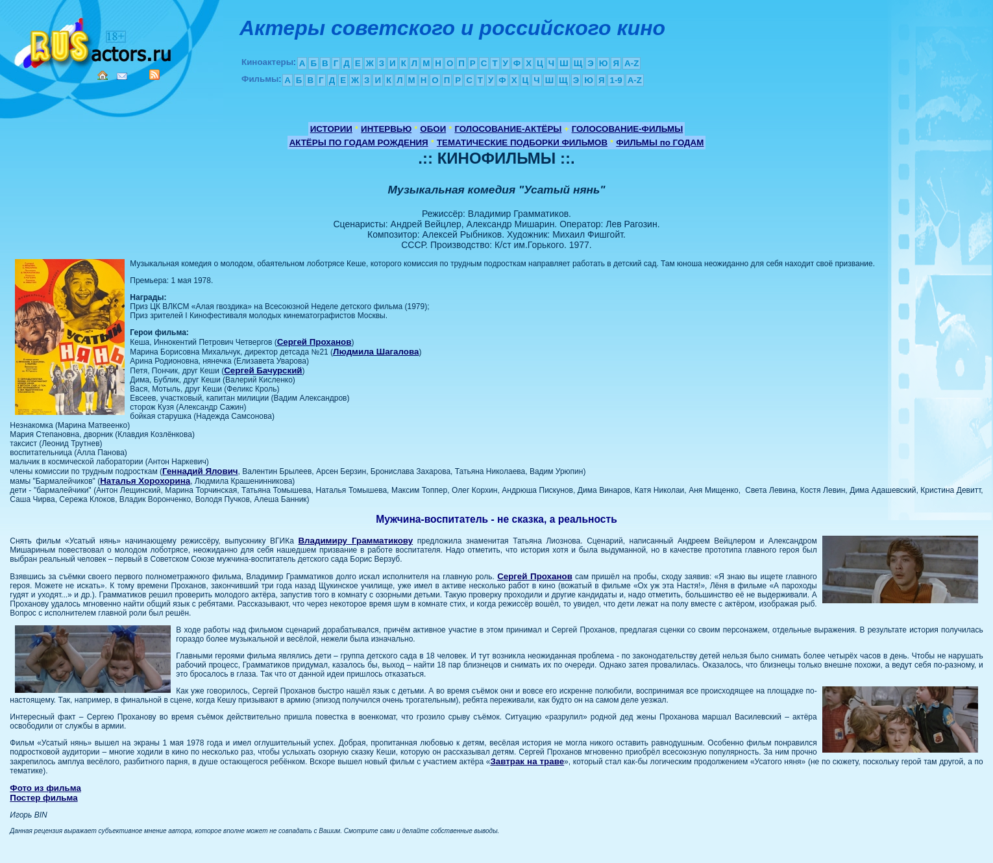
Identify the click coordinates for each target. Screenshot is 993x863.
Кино (94, 40)
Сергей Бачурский (263, 370)
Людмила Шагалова (376, 351)
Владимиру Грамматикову (355, 540)
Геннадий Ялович (200, 471)
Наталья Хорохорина (145, 481)
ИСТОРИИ (331, 129)
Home (102, 75)
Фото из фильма (45, 788)
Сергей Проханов (314, 342)
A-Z (631, 63)
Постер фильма (43, 798)
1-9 (615, 80)
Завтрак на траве (528, 761)
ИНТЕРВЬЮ (386, 129)
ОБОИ (433, 129)
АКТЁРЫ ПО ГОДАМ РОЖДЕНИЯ (358, 142)
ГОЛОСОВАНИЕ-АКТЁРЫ (507, 129)
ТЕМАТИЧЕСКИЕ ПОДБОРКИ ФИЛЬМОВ (522, 142)
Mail (122, 76)
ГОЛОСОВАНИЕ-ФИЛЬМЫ (627, 129)
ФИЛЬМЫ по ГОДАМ (660, 142)
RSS (154, 74)
